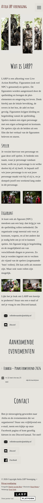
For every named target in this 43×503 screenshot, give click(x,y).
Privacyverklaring (8, 483)
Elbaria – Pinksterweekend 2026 (22, 368)
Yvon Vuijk (12, 489)
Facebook (13, 460)
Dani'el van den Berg (15, 487)
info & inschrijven (32, 380)
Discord (12, 325)
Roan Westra (35, 487)
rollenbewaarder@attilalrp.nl (20, 316)
